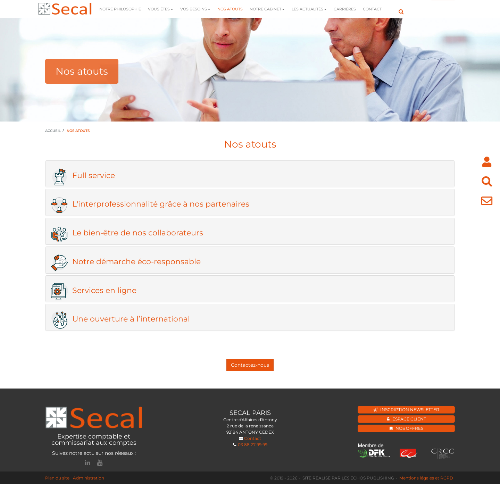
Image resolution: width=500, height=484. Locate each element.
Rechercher (401, 9)
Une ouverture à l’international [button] (120, 319)
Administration (88, 478)
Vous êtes (160, 9)
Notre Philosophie (120, 9)
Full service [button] (83, 176)
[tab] (250, 174)
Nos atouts (230, 9)
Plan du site (57, 478)
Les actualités (309, 9)
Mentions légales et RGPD (426, 478)
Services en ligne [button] (93, 290)
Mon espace (443, 9)
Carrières (345, 9)
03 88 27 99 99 (252, 444)
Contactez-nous (250, 365)
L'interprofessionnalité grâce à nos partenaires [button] (150, 204)
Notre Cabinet (267, 9)
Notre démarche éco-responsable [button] (126, 262)
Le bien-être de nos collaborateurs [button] (127, 233)
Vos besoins (195, 9)
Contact (372, 9)
